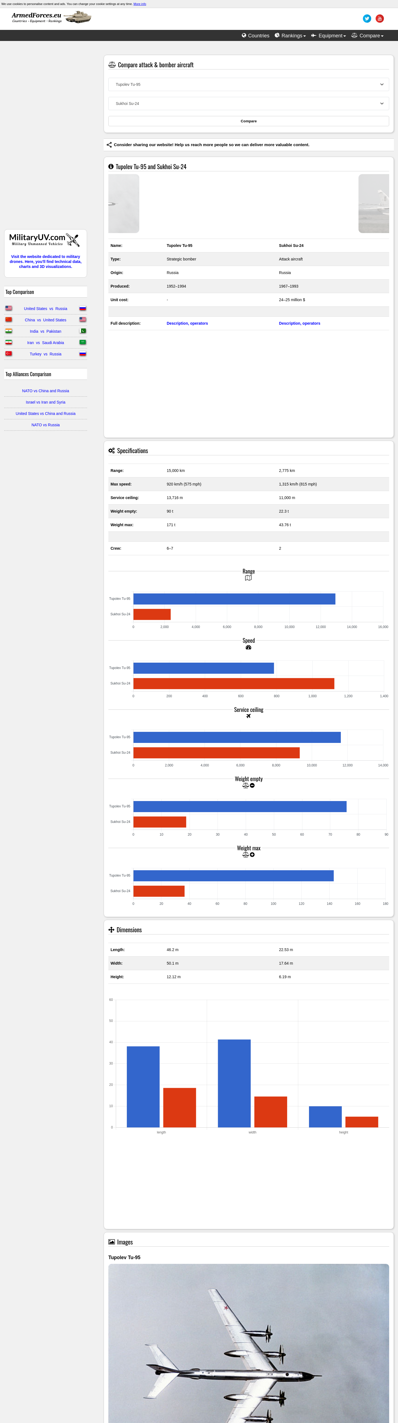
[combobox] (248, 84)
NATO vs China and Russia (45, 391)
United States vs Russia (45, 308)
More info (139, 4)
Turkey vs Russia (46, 354)
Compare (249, 121)
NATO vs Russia (46, 425)
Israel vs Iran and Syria (45, 402)
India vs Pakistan (45, 331)
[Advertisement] (45, 138)
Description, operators (187, 323)
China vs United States (45, 320)
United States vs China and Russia (45, 413)
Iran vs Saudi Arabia (45, 342)
